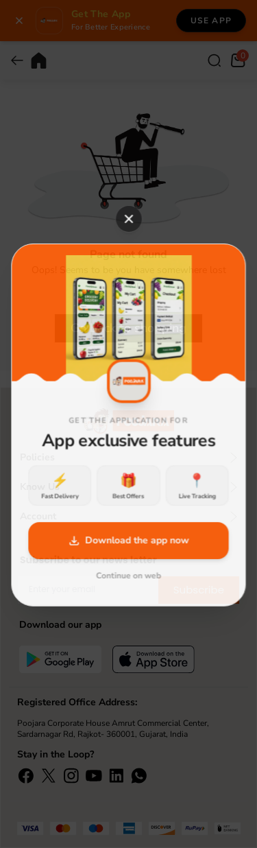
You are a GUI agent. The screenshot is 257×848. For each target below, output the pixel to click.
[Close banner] (19, 20)
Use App (211, 20)
